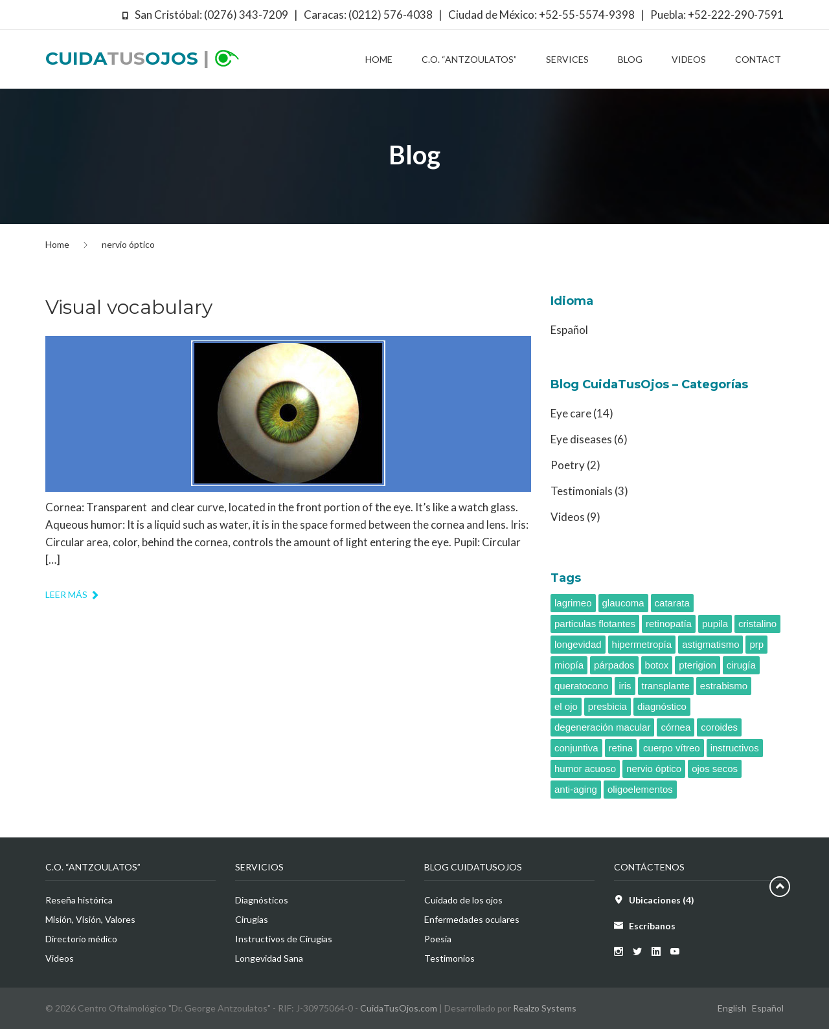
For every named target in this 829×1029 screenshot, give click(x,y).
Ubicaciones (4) (661, 899)
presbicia (607, 706)
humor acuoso (585, 768)
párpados (614, 664)
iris (625, 685)
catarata (672, 602)
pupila (715, 623)
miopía (569, 664)
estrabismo (723, 685)
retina (621, 747)
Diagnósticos (261, 899)
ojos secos (715, 768)
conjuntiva (576, 747)
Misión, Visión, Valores (90, 919)
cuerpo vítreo (671, 747)
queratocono (581, 685)
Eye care (571, 413)
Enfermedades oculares (471, 919)
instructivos (734, 747)
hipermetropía (642, 644)
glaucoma (623, 602)
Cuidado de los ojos (463, 899)
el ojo (566, 706)
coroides (719, 727)
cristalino (757, 623)
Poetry (568, 465)
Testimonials (582, 491)
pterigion (697, 664)
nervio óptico (653, 768)
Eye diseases (581, 439)
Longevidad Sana (269, 958)
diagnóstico (662, 706)
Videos (568, 517)
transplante (666, 685)
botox (657, 664)
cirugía (741, 664)
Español (569, 330)
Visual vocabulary (128, 307)
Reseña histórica (79, 899)
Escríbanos (652, 925)
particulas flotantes (594, 623)
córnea (675, 727)
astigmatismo (710, 644)
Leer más (72, 594)
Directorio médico (81, 938)
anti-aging (575, 789)
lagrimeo (573, 602)
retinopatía (669, 623)
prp (756, 644)
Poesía (437, 938)
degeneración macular (602, 727)
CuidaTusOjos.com (398, 1007)
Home (57, 244)
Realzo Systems (544, 1007)
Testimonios (449, 958)
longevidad (578, 644)
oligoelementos (640, 789)
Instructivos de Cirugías (283, 938)
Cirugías (251, 919)
